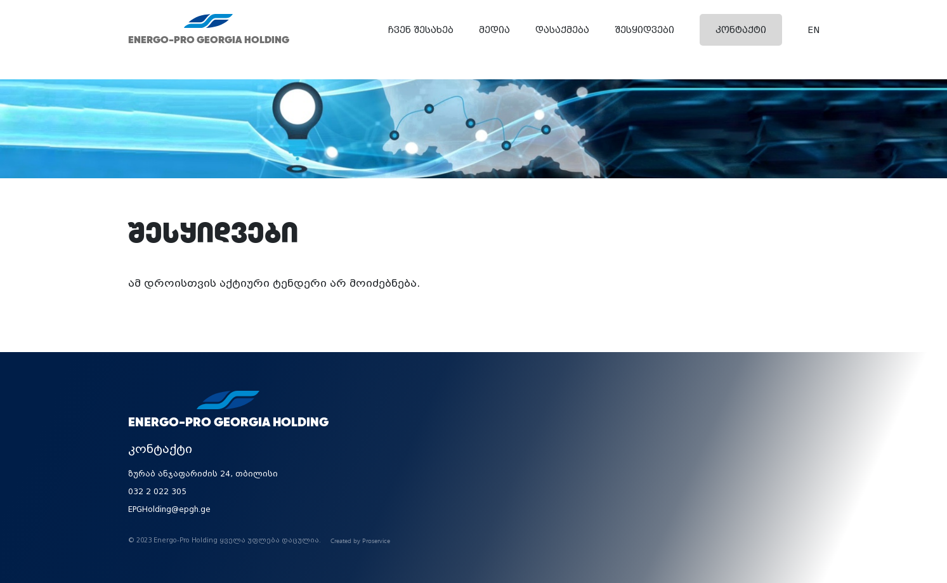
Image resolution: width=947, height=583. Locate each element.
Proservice (376, 540)
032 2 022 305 (157, 491)
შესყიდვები (644, 30)
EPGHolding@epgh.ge (169, 509)
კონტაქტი (740, 30)
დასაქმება (562, 30)
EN (813, 30)
